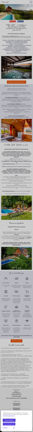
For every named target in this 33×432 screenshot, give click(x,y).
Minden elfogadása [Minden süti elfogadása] (9, 420)
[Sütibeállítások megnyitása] (5, 427)
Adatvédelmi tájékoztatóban (9, 415)
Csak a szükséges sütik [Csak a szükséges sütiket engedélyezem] (9, 423)
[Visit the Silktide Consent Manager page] (14, 427)
